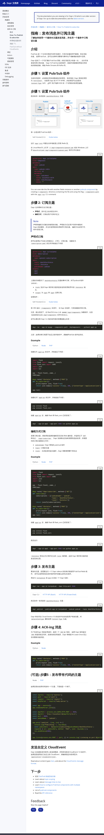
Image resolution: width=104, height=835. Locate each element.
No (41, 810)
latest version (78, 18)
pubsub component (87, 189)
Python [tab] (35, 345)
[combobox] (98, 3)
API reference (47, 793)
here (52, 761)
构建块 (42, 27)
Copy (99, 154)
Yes (33, 810)
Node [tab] (44, 345)
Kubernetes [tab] (53, 137)
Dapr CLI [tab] (36, 594)
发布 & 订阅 (51, 27)
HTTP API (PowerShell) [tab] (67, 594)
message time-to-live (53, 782)
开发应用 (34, 27)
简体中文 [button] (89, 3)
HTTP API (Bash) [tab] (49, 594)
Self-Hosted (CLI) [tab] (39, 137)
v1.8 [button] (77, 3)
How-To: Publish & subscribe (68, 27)
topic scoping (50, 779)
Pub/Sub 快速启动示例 (47, 776)
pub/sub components (48, 790)
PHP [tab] (50, 345)
